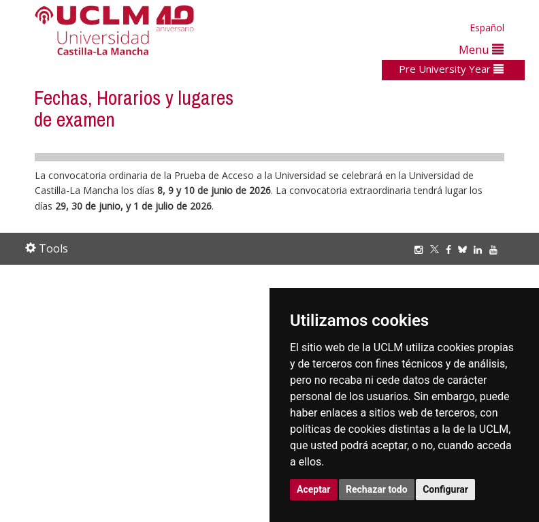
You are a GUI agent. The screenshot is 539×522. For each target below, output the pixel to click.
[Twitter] (438, 249)
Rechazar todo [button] (377, 489)
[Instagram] (421, 249)
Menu (481, 49)
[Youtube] (496, 249)
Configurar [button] (445, 489)
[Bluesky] (466, 249)
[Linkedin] (478, 249)
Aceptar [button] (314, 489)
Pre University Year (451, 69)
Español (487, 27)
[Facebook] (452, 249)
